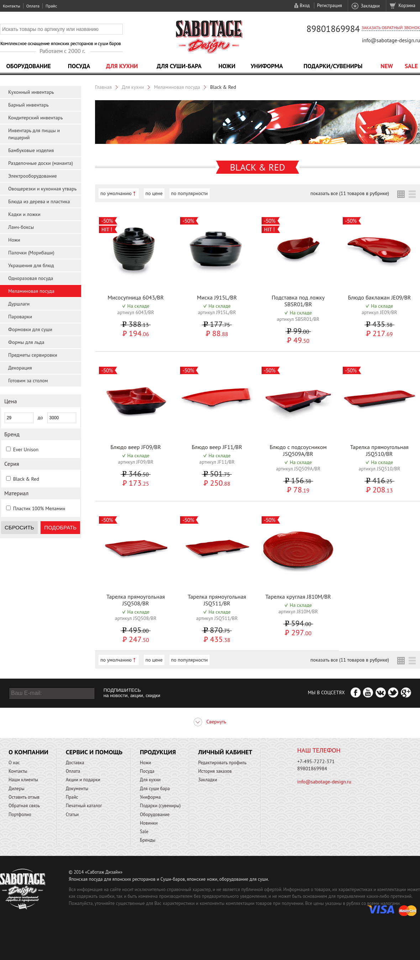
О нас (14, 763)
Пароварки (20, 316)
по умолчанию (116, 193)
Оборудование (28, 66)
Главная (103, 87)
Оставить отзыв (24, 797)
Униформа (267, 66)
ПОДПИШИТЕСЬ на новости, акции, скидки (132, 692)
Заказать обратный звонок (391, 27)
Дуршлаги (19, 304)
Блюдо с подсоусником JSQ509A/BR (298, 450)
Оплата (33, 6)
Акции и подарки (83, 780)
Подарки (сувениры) (160, 806)
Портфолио (20, 814)
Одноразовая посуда (30, 278)
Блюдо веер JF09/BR (135, 447)
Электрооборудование (32, 176)
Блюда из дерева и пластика (39, 201)
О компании (28, 752)
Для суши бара (155, 789)
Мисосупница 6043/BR (135, 297)
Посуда (79, 66)
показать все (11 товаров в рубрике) (349, 193)
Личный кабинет (225, 752)
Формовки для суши (30, 329)
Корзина (407, 5)
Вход (305, 5)
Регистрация (329, 5)
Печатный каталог (84, 806)
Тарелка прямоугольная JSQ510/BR (379, 450)
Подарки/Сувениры (333, 66)
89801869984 (333, 28)
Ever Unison (25, 449)
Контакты (11, 6)
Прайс (51, 6)
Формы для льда (26, 342)
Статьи (72, 814)
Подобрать (60, 527)
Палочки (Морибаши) (31, 252)
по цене (154, 193)
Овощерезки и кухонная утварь (42, 188)
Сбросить (19, 527)
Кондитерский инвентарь (35, 117)
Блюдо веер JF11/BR (217, 447)
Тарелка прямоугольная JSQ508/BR (135, 600)
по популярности (189, 193)
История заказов (215, 771)
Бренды (147, 840)
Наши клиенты (23, 780)
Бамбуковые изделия (31, 150)
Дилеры (17, 789)
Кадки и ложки (24, 214)
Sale (411, 66)
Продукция (158, 752)
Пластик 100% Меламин (39, 508)
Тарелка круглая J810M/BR (298, 596)
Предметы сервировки (32, 355)
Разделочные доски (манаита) (40, 163)
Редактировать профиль (222, 763)
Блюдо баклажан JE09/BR (379, 297)
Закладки (370, 6)
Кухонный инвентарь (31, 92)
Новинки (149, 823)
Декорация (20, 368)
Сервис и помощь (94, 752)
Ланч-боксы (21, 227)
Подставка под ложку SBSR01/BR (298, 301)
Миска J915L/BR (217, 297)
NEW (386, 66)
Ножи (227, 66)
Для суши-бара (179, 66)
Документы (77, 789)
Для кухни (122, 66)
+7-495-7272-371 (316, 761)
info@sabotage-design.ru (391, 40)
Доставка (75, 763)
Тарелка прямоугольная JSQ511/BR (217, 600)
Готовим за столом (28, 380)
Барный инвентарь (28, 105)
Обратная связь (24, 806)
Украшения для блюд (31, 265)
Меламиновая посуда (31, 291)
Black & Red (26, 479)
